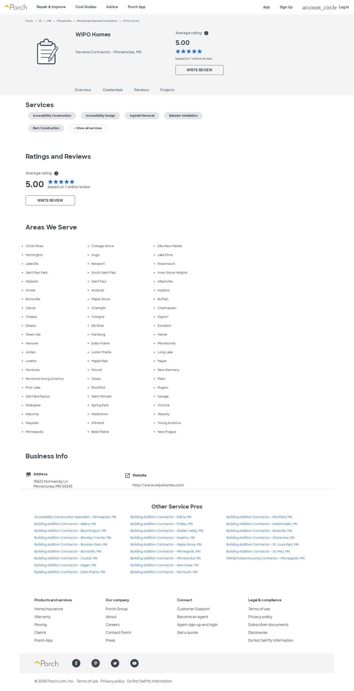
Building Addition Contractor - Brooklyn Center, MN (72, 538)
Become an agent (192, 617)
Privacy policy (260, 617)
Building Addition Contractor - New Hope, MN (165, 565)
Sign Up (286, 7)
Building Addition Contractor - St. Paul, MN (258, 551)
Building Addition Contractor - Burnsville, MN (67, 551)
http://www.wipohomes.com (158, 485)
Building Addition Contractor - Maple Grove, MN (166, 545)
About (111, 617)
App (266, 7)
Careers (112, 624)
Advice (112, 7)
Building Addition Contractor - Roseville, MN (259, 531)
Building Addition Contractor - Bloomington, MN (70, 531)
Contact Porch (118, 632)
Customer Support (193, 609)
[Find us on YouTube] (134, 663)
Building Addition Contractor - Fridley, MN (162, 524)
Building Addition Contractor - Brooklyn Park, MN (70, 545)
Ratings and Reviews (58, 156)
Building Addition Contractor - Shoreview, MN (260, 538)
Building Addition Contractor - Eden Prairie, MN (69, 572)
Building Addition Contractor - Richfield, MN (259, 517)
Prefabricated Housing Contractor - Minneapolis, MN (265, 558)
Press (110, 640)
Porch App (137, 7)
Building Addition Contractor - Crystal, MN (65, 558)
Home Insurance (48, 609)
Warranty (42, 617)
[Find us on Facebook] (76, 663)
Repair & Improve (51, 7)
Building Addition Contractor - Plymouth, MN (164, 572)
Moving (40, 624)
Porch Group (117, 609)
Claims (40, 632)
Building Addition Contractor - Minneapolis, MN (166, 551)
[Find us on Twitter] (115, 663)
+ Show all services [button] (88, 128)
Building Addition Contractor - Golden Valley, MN (167, 531)
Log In (325, 7)
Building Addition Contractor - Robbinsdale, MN (261, 524)
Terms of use (259, 609)
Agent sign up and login (197, 624)
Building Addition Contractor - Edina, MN (161, 517)
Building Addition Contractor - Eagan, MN (65, 565)
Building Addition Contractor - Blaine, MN (65, 524)
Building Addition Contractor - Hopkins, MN (163, 538)
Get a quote (187, 632)
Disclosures (257, 632)
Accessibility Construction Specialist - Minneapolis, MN (75, 517)
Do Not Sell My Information (270, 640)
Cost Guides (85, 7)
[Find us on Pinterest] (95, 663)
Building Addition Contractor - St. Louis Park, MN (262, 545)
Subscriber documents (268, 624)
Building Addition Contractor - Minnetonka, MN (166, 558)
